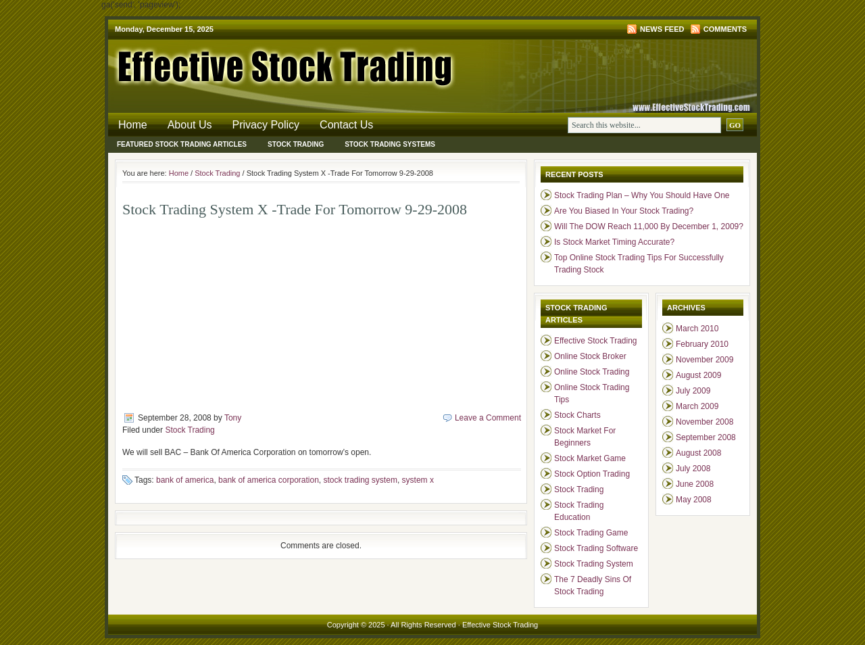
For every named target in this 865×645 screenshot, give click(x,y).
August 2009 (698, 375)
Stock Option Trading (592, 474)
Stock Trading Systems (390, 144)
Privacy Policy (266, 124)
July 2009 (693, 391)
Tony (232, 418)
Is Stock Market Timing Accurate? (614, 242)
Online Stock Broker (590, 356)
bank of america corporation (268, 480)
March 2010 (697, 328)
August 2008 (698, 453)
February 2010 (702, 344)
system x (418, 480)
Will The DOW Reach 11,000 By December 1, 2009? (648, 226)
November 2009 (704, 359)
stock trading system (360, 480)
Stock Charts (577, 415)
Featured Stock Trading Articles (182, 144)
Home (132, 124)
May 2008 (694, 499)
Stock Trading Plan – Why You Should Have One (642, 195)
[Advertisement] (235, 313)
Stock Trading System (593, 564)
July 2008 (693, 468)
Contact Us (346, 124)
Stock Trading (296, 144)
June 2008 (695, 484)
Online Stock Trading (591, 372)
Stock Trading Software (596, 548)
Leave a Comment (488, 418)
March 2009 (697, 406)
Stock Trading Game (591, 533)
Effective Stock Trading (270, 64)
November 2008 (704, 422)
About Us (190, 124)
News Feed (662, 29)
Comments (725, 29)
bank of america (185, 480)
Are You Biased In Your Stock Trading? (623, 211)
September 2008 (706, 437)
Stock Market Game (590, 458)
